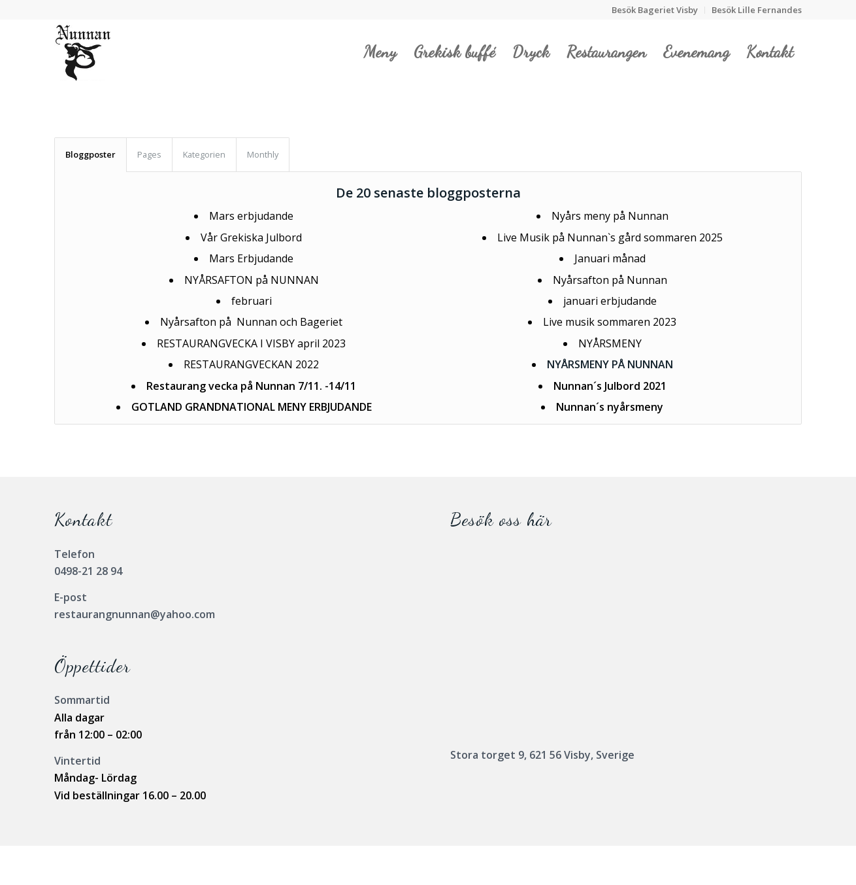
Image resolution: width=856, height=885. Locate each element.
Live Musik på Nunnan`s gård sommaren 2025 (610, 237)
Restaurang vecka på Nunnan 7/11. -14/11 (251, 386)
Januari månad (610, 258)
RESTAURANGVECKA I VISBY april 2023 (251, 343)
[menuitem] (655, 10)
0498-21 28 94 (88, 571)
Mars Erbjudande (251, 258)
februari (251, 301)
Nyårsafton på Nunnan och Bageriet (251, 322)
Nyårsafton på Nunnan (610, 280)
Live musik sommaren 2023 (609, 322)
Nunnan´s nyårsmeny (609, 407)
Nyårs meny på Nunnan (609, 216)
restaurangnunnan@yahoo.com (134, 614)
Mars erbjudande (251, 216)
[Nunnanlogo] (82, 51)
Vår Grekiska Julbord (251, 237)
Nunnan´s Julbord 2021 (610, 386)
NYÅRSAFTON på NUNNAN (251, 280)
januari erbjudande (610, 301)
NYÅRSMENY (610, 343)
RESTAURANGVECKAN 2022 (251, 364)
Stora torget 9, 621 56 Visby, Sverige (542, 755)
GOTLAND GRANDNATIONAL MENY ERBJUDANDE (251, 407)
